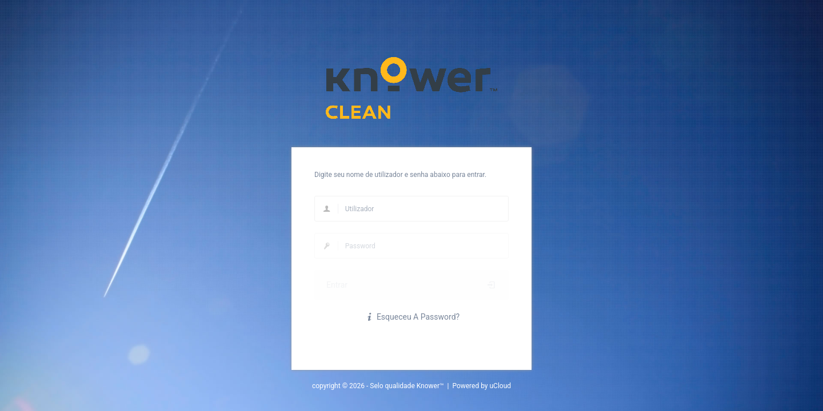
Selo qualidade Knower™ (407, 386)
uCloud (501, 386)
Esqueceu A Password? (411, 316)
